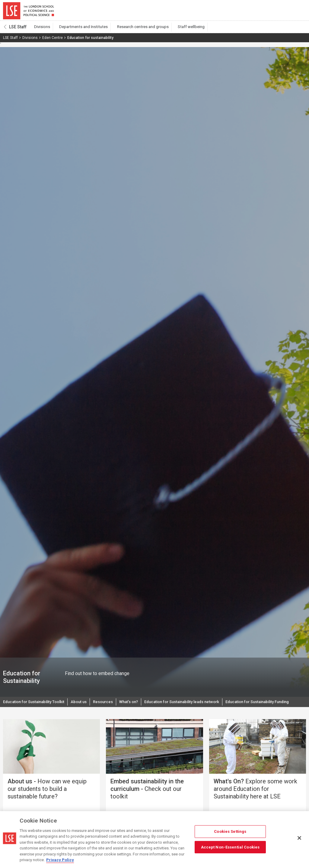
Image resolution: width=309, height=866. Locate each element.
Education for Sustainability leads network (198, 706)
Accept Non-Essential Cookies (230, 847)
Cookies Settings (230, 831)
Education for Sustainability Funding (39, 718)
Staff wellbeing (173, 30)
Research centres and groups (130, 30)
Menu (297, 12)
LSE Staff (18, 30)
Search (265, 12)
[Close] (299, 838)
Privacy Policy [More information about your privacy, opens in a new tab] (60, 860)
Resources (112, 706)
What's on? (140, 706)
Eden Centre (52, 41)
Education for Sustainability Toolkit (37, 706)
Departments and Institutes (77, 30)
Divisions (40, 30)
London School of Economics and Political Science (28, 12)
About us (86, 706)
